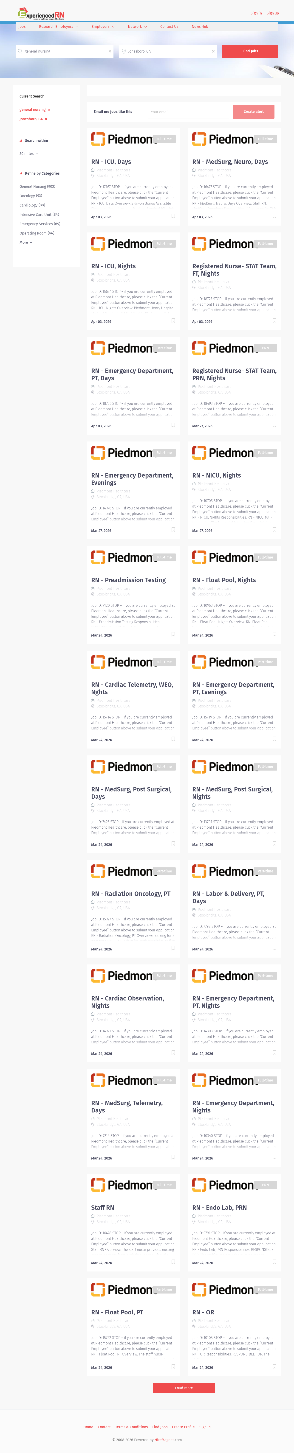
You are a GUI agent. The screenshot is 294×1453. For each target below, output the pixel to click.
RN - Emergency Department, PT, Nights (233, 1002)
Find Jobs (250, 51)
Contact (104, 1427)
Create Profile (183, 1427)
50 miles (27, 153)
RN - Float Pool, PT (117, 1312)
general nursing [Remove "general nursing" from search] (33, 109)
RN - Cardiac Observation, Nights (127, 1002)
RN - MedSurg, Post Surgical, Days (131, 793)
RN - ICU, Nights (113, 266)
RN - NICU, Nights (216, 475)
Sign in (256, 13)
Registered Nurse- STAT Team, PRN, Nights (234, 374)
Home (88, 1427)
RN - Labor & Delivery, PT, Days (228, 897)
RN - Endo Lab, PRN (219, 1207)
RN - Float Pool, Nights (224, 580)
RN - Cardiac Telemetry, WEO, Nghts (132, 688)
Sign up (273, 13)
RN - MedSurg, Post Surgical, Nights (232, 793)
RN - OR (203, 1312)
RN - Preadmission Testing (128, 580)
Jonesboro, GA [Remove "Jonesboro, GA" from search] (31, 119)
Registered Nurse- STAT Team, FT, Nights (234, 270)
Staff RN (102, 1207)
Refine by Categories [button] (42, 173)
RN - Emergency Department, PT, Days (132, 374)
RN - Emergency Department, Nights (233, 1106)
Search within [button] (36, 140)
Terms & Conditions (131, 1427)
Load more (184, 1388)
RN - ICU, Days (111, 161)
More (24, 242)
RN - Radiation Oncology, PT (130, 893)
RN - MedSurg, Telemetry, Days (127, 1106)
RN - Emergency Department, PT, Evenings (233, 688)
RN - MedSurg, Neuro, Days (230, 161)
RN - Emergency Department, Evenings (132, 479)
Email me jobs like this (113, 111)
